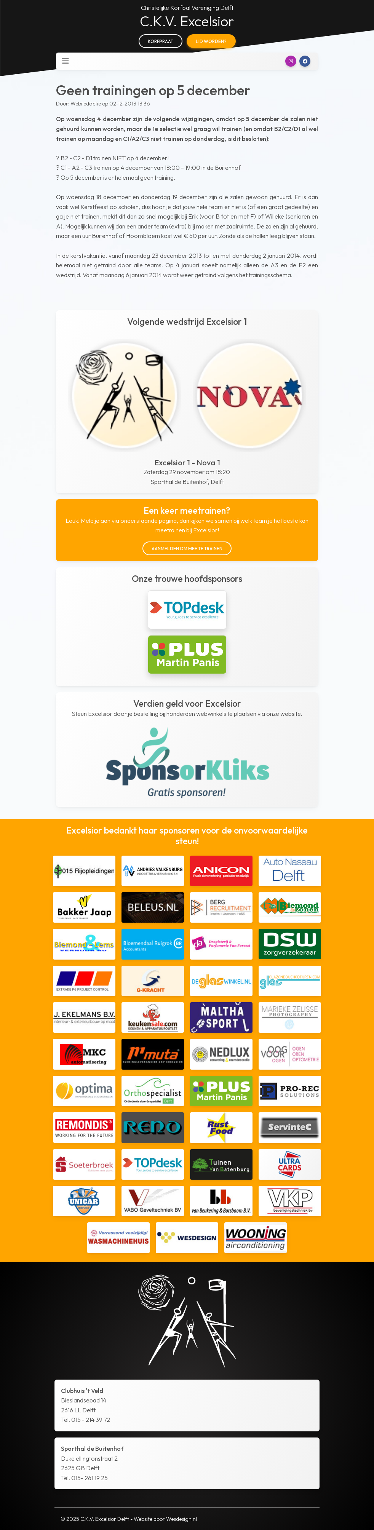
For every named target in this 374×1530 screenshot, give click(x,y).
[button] (290, 61)
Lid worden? (211, 41)
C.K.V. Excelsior (187, 21)
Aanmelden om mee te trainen (187, 548)
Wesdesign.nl (181, 1519)
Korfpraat (160, 41)
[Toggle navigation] (65, 61)
